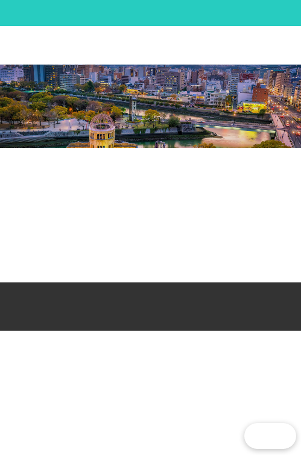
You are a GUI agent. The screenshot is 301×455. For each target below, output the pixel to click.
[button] (263, 45)
